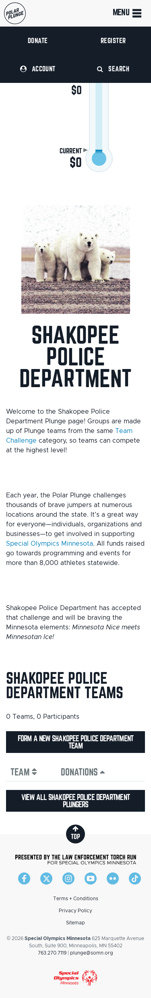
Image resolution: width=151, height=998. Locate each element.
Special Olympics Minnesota (49, 543)
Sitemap (75, 922)
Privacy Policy (75, 910)
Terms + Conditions (75, 898)
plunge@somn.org (91, 953)
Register (113, 40)
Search (113, 68)
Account (38, 68)
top (75, 832)
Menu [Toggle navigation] (128, 13)
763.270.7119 (52, 953)
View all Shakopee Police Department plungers (75, 801)
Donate (38, 40)
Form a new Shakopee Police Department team (75, 742)
